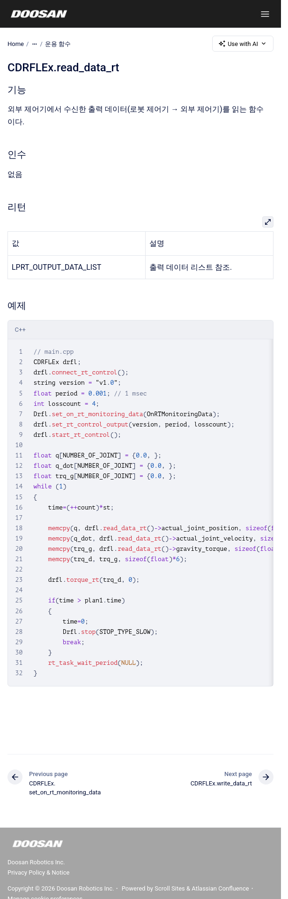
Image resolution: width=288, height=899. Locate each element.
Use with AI (242, 43)
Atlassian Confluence (220, 888)
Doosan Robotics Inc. (36, 862)
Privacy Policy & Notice (38, 872)
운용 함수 (58, 43)
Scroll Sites (170, 888)
